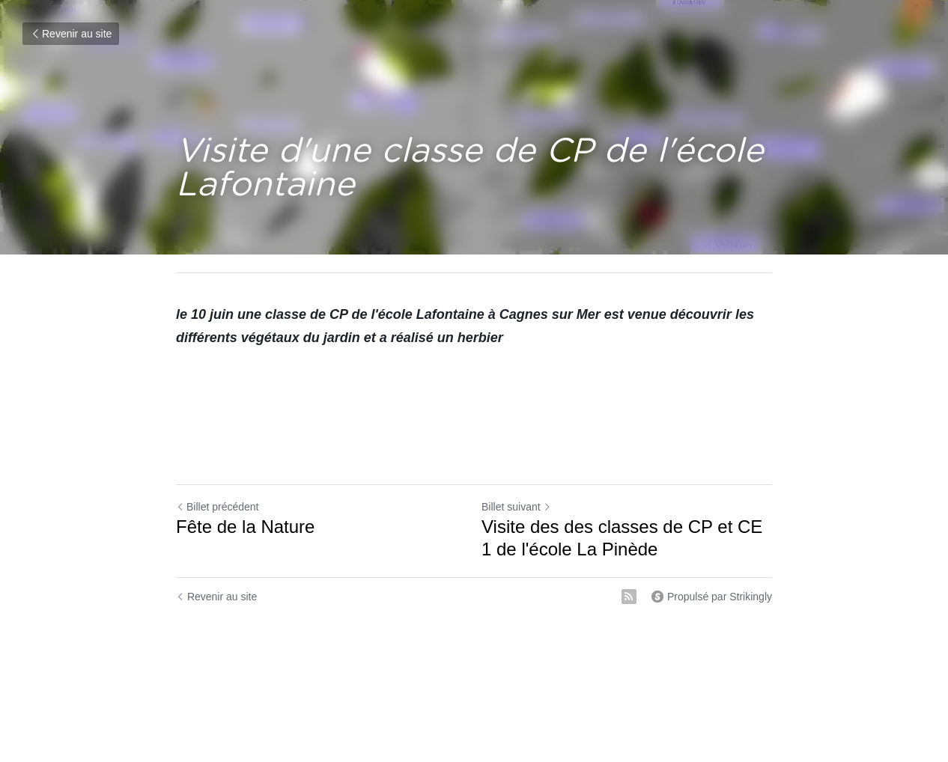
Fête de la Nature (245, 526)
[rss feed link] (629, 596)
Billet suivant (516, 507)
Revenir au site (71, 34)
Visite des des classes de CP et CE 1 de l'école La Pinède (621, 537)
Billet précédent (217, 507)
